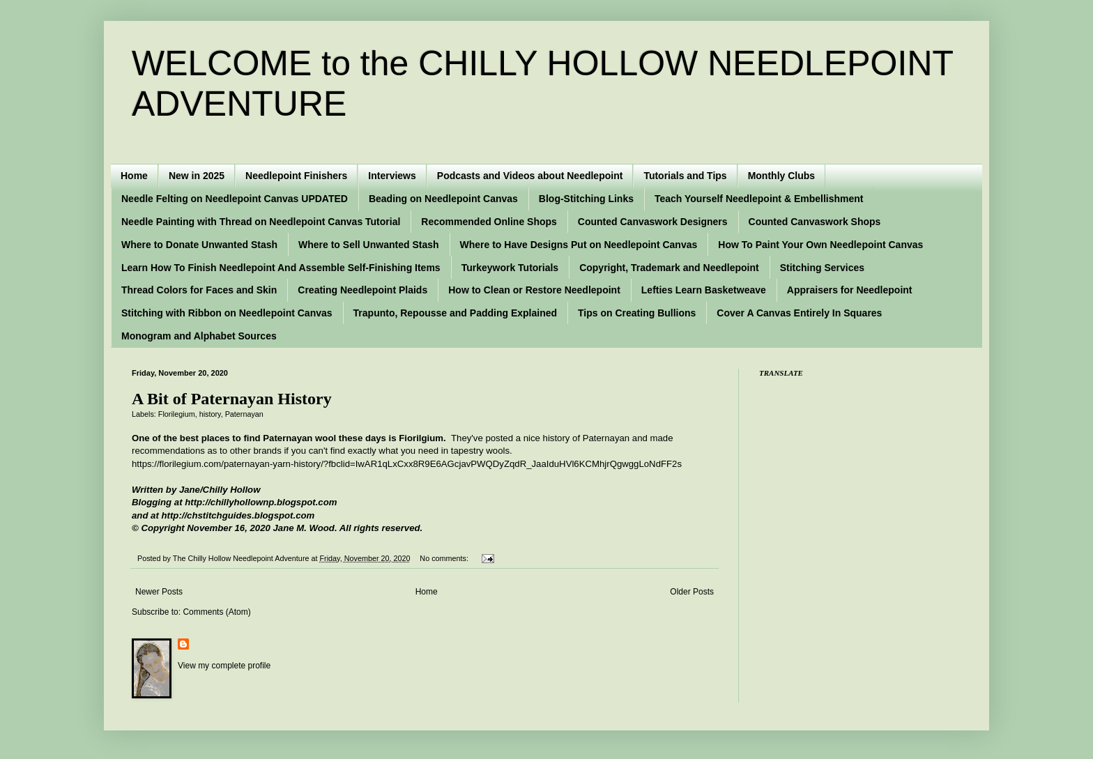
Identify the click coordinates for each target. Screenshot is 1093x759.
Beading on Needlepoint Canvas (443, 198)
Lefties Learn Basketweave (703, 290)
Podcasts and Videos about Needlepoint (530, 175)
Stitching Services (822, 267)
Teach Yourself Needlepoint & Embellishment (759, 198)
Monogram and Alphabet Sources (199, 336)
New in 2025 (196, 175)
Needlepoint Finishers (296, 175)
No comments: (445, 558)
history (210, 414)
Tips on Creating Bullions (637, 313)
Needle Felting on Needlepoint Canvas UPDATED (234, 198)
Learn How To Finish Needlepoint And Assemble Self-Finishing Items (281, 267)
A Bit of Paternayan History (232, 399)
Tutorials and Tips (684, 175)
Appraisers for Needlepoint (849, 290)
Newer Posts (159, 592)
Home (134, 175)
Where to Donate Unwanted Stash (199, 244)
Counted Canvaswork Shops (815, 221)
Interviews (391, 175)
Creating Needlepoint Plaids (362, 290)
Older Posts (692, 592)
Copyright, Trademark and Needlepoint (669, 267)
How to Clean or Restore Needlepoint (534, 290)
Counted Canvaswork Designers (653, 221)
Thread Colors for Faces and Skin (199, 290)
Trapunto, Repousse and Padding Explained (455, 313)
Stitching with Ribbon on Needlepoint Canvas (227, 313)
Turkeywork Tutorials (510, 267)
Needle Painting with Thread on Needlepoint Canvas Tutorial (260, 221)
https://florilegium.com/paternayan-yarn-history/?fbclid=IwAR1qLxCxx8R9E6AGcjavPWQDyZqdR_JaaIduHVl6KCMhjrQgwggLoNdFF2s (407, 464)
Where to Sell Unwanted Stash (368, 244)
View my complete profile (224, 665)
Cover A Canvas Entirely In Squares (799, 313)
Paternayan (244, 414)
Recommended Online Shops (488, 221)
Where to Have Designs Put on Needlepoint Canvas (579, 244)
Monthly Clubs (781, 175)
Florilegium (176, 414)
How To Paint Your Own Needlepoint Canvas (820, 244)
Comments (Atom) (216, 612)
